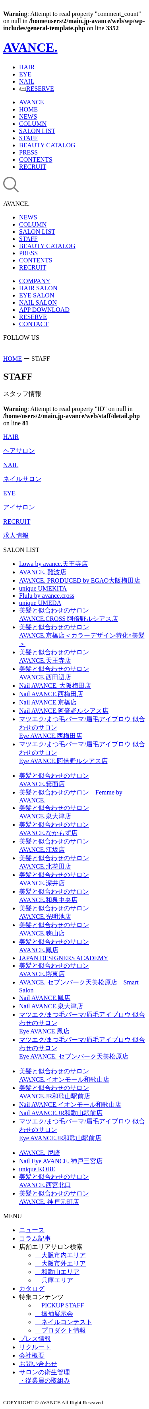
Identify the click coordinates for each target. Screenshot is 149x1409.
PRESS (28, 152)
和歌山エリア (57, 1271)
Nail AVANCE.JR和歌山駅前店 (61, 1113)
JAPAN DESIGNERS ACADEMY (63, 958)
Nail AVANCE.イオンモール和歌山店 (70, 1104)
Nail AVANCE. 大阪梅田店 (55, 685)
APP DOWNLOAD (44, 309)
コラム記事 (35, 1238)
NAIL (26, 81)
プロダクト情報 (60, 1330)
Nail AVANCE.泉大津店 (51, 1006)
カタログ (32, 1288)
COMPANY (34, 281)
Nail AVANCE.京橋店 (48, 702)
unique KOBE (37, 1169)
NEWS (28, 116)
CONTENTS (35, 159)
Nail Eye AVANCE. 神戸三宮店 (61, 1161)
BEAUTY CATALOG (47, 145)
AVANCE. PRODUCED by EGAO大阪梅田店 (79, 580)
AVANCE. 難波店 (42, 572)
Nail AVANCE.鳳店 (44, 997)
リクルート (35, 1347)
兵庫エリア (54, 1280)
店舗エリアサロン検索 (51, 1246)
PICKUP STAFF (59, 1305)
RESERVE (36, 88)
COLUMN (32, 123)
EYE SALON (36, 295)
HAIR (27, 67)
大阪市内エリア (60, 1255)
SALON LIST (37, 130)
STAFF (28, 138)
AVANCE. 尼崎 (39, 1152)
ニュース (32, 1230)
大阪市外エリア (60, 1263)
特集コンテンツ (41, 1297)
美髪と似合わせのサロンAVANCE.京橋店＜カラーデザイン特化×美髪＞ (82, 635)
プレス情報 (35, 1338)
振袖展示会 (54, 1313)
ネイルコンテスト (63, 1322)
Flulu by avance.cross (46, 595)
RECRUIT (32, 166)
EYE (25, 74)
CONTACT (33, 324)
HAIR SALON (38, 288)
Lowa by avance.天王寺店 (53, 563)
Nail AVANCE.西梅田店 (51, 694)
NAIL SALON (38, 302)
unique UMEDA (40, 602)
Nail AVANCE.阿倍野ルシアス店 (63, 710)
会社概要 (32, 1355)
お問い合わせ (38, 1363)
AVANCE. (30, 47)
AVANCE (31, 102)
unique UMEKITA (43, 588)
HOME (28, 109)
